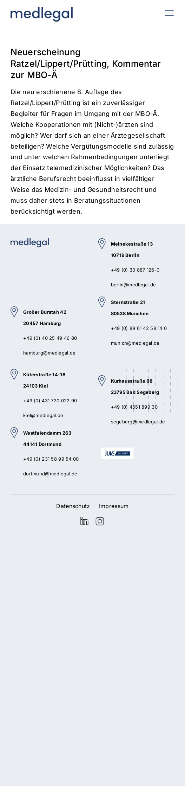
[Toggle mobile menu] (169, 13)
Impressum (114, 505)
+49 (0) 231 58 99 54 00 (51, 459)
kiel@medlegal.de (43, 415)
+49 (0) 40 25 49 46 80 (50, 338)
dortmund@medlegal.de (50, 473)
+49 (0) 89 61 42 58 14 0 (139, 328)
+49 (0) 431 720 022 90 (50, 400)
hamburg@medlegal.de (49, 353)
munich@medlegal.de (135, 343)
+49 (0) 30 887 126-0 (135, 270)
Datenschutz (73, 505)
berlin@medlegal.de (133, 284)
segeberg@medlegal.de (138, 421)
